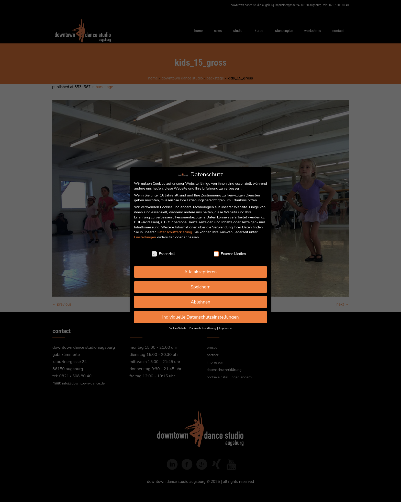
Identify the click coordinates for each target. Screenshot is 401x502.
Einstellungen (145, 237)
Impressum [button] (225, 328)
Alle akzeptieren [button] (200, 272)
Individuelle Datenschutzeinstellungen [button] (200, 317)
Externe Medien (230, 253)
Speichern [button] (200, 287)
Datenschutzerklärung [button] (203, 328)
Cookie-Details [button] (178, 328)
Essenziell (163, 253)
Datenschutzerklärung (174, 232)
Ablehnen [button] (200, 302)
